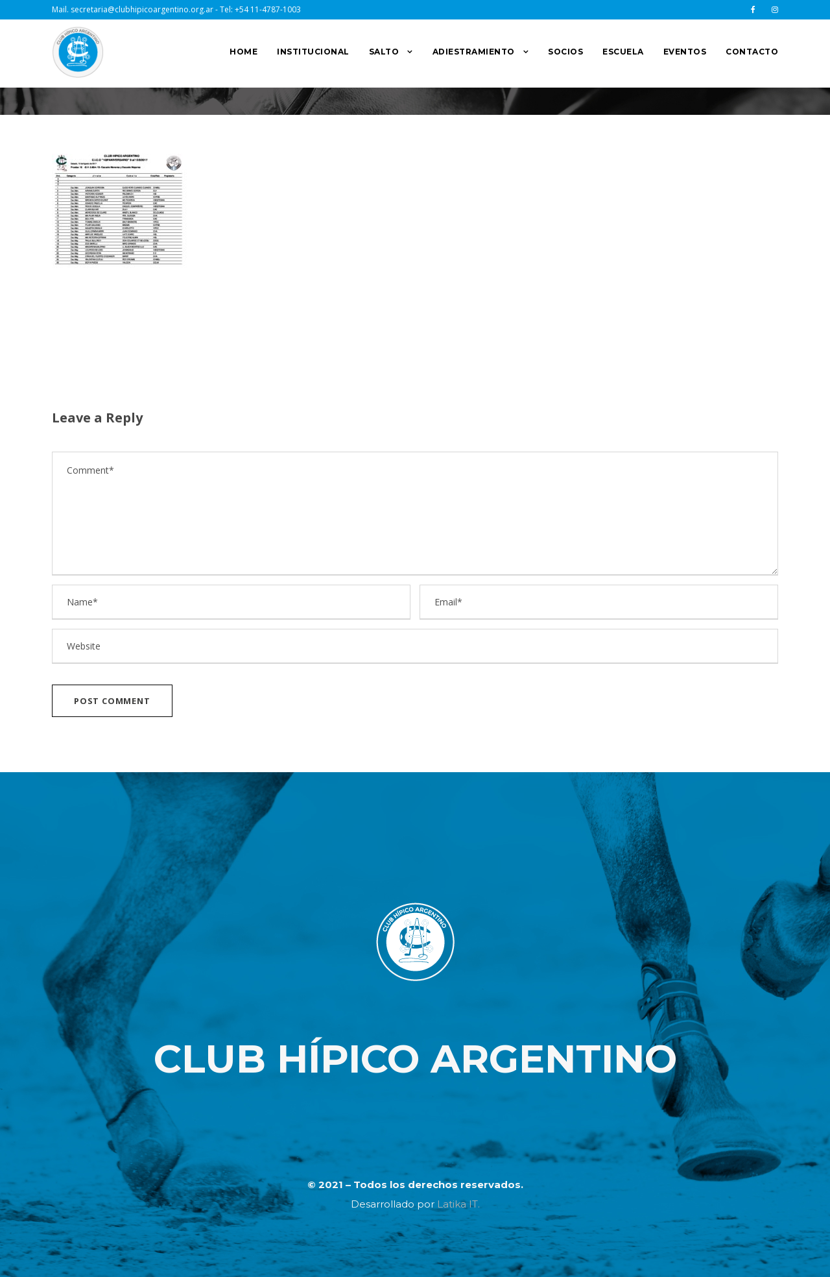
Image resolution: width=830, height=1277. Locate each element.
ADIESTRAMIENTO (474, 51)
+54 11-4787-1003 (268, 9)
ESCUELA (623, 51)
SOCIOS (565, 51)
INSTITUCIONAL (313, 51)
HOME (243, 51)
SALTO (384, 51)
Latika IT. (458, 1204)
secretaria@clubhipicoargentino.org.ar (142, 9)
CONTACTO (752, 51)
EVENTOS (685, 51)
